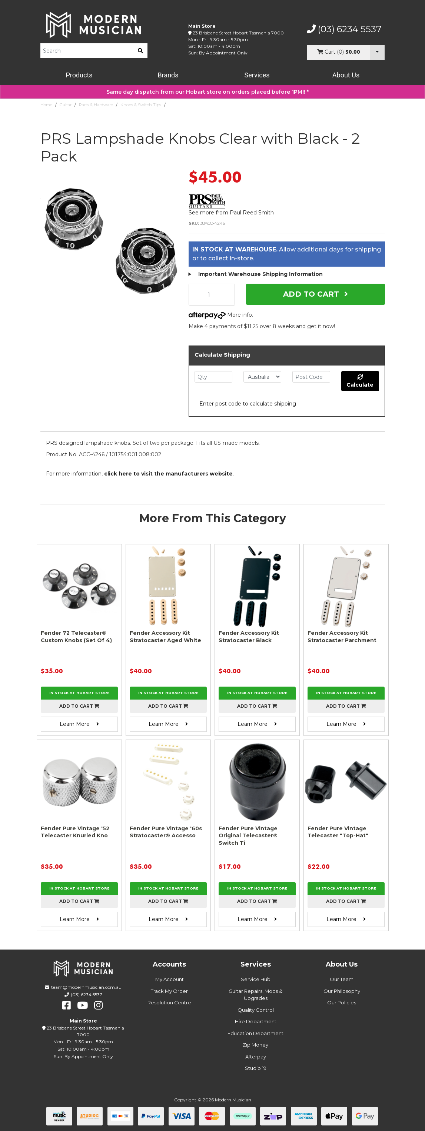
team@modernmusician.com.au (86, 987)
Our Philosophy (341, 991)
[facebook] (66, 1005)
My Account (169, 979)
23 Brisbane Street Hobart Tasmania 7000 (238, 33)
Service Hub (255, 979)
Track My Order (169, 991)
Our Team (341, 979)
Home (46, 104)
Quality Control (256, 1010)
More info (220, 314)
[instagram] (98, 1005)
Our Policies (341, 1002)
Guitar (66, 104)
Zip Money (255, 1045)
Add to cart (79, 706)
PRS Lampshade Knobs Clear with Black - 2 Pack (217, 104)
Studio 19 (255, 1068)
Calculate (359, 381)
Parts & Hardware (96, 104)
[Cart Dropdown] (377, 52)
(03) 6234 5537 (344, 29)
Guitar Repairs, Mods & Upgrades (255, 994)
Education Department (255, 1033)
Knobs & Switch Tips (140, 104)
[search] (140, 50)
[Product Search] (87, 50)
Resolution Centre (169, 1002)
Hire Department (255, 1021)
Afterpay (255, 1057)
